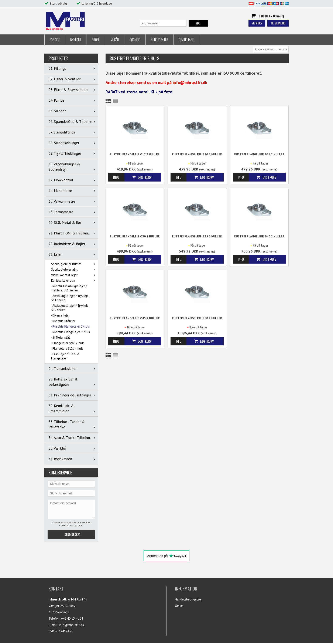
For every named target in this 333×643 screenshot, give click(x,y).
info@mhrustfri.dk (71, 625)
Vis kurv (257, 23)
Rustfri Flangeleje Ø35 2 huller (197, 236)
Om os (179, 606)
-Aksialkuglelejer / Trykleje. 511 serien (70, 298)
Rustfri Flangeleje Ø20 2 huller (197, 154)
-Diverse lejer (60, 315)
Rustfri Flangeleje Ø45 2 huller (135, 318)
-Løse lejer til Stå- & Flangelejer (65, 356)
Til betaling (278, 23)
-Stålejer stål (60, 337)
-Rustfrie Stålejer (63, 321)
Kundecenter (159, 39)
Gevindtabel (187, 39)
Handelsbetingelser (188, 599)
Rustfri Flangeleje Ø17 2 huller (134, 154)
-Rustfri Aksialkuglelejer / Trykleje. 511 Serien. (69, 288)
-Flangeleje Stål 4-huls (67, 348)
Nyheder (75, 39)
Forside (55, 39)
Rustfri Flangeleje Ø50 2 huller (197, 318)
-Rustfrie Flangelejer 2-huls (70, 326)
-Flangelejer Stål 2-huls (68, 343)
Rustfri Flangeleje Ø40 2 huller (259, 236)
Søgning (135, 39)
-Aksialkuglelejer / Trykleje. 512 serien (70, 308)
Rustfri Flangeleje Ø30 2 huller (135, 236)
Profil (96, 39)
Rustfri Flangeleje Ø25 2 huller (259, 154)
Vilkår (115, 39)
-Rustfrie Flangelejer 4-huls (70, 332)
